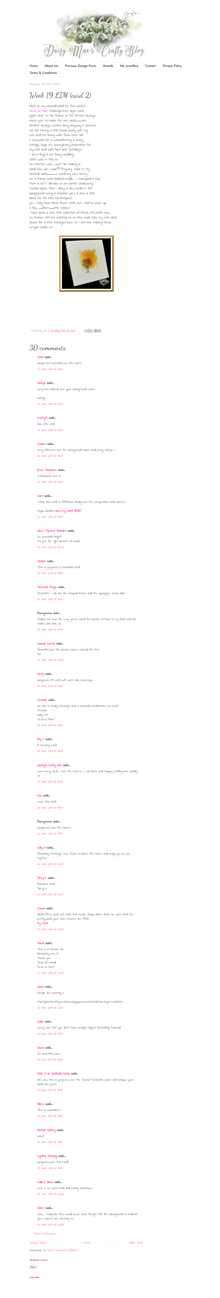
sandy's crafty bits (49, 765)
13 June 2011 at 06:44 (50, 1060)
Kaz (39, 795)
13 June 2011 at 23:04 (50, 1116)
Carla (40, 357)
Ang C (40, 739)
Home (34, 66)
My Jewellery (129, 66)
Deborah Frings (47, 587)
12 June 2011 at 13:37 (50, 456)
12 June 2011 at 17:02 (50, 599)
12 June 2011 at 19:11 (49, 833)
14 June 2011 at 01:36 (50, 1142)
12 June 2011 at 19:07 (50, 808)
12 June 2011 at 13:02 (50, 369)
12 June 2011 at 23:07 (50, 1008)
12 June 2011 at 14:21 (50, 517)
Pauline (41, 561)
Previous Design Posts (80, 66)
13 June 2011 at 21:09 (50, 1090)
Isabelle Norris (46, 644)
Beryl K (41, 878)
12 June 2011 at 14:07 (50, 482)
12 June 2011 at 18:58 (50, 781)
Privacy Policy (172, 66)
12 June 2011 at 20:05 (50, 864)
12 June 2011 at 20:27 (50, 929)
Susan (41, 908)
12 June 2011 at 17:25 (50, 660)
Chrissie (42, 700)
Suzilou (41, 444)
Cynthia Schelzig (47, 1156)
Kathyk (41, 383)
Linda (40, 1022)
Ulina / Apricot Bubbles (51, 531)
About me (51, 66)
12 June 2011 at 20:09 (50, 894)
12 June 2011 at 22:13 (50, 973)
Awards (108, 66)
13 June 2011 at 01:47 (50, 1034)
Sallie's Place (45, 1182)
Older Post (136, 1243)
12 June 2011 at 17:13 (50, 629)
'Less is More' (38, 111)
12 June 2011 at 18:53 (50, 751)
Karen (40, 1208)
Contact (150, 66)
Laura (40, 1048)
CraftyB (42, 418)
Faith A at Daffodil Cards (53, 1074)
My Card (42, 923)
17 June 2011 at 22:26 (50, 1224)
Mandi (40, 943)
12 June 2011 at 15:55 (50, 547)
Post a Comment (44, 1233)
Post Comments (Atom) (62, 1250)
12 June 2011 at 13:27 (50, 430)
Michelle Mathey (46, 1130)
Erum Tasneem (47, 470)
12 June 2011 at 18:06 (50, 686)
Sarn (40, 496)
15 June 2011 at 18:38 (50, 1168)
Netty (40, 674)
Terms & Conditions (43, 73)
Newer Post (37, 1243)
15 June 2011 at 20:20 (50, 1194)
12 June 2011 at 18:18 (49, 725)
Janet (40, 987)
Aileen (40, 1104)
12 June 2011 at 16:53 (50, 573)
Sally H (41, 848)
